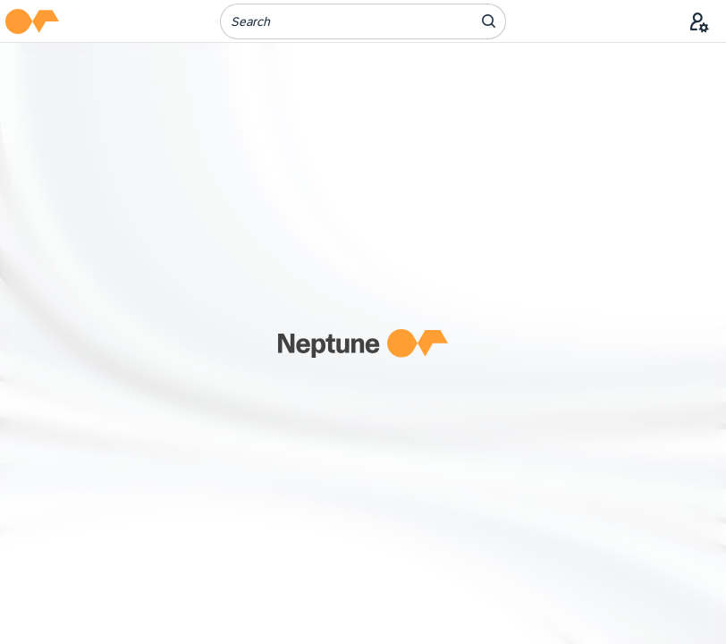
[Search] (335, 21)
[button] (32, 21)
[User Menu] (699, 21)
